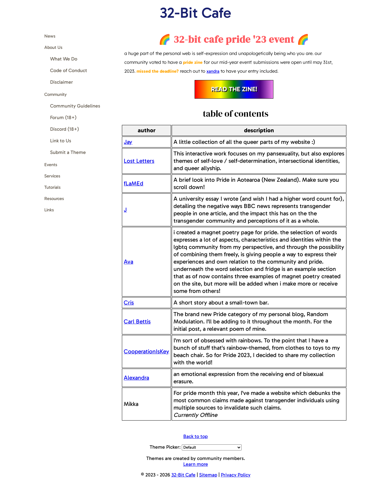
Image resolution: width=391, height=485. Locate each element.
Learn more (195, 464)
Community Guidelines (75, 106)
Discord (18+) (64, 129)
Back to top (195, 436)
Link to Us (60, 141)
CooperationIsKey (146, 351)
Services (52, 176)
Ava (128, 261)
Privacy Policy (235, 475)
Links (49, 210)
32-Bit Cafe (195, 12)
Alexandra (136, 377)
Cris (129, 302)
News (49, 36)
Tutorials (52, 187)
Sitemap (208, 475)
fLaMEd (133, 183)
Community (55, 94)
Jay (128, 141)
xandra (212, 71)
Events (50, 164)
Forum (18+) (63, 117)
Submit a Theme (68, 152)
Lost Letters (139, 160)
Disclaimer (61, 82)
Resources (54, 198)
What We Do (63, 59)
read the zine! (234, 89)
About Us (53, 47)
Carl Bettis (137, 321)
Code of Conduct (68, 70)
